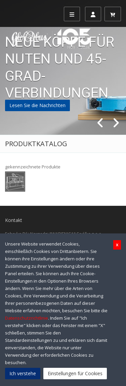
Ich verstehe (22, 373)
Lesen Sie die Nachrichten (37, 105)
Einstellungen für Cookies (75, 373)
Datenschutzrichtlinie (26, 318)
